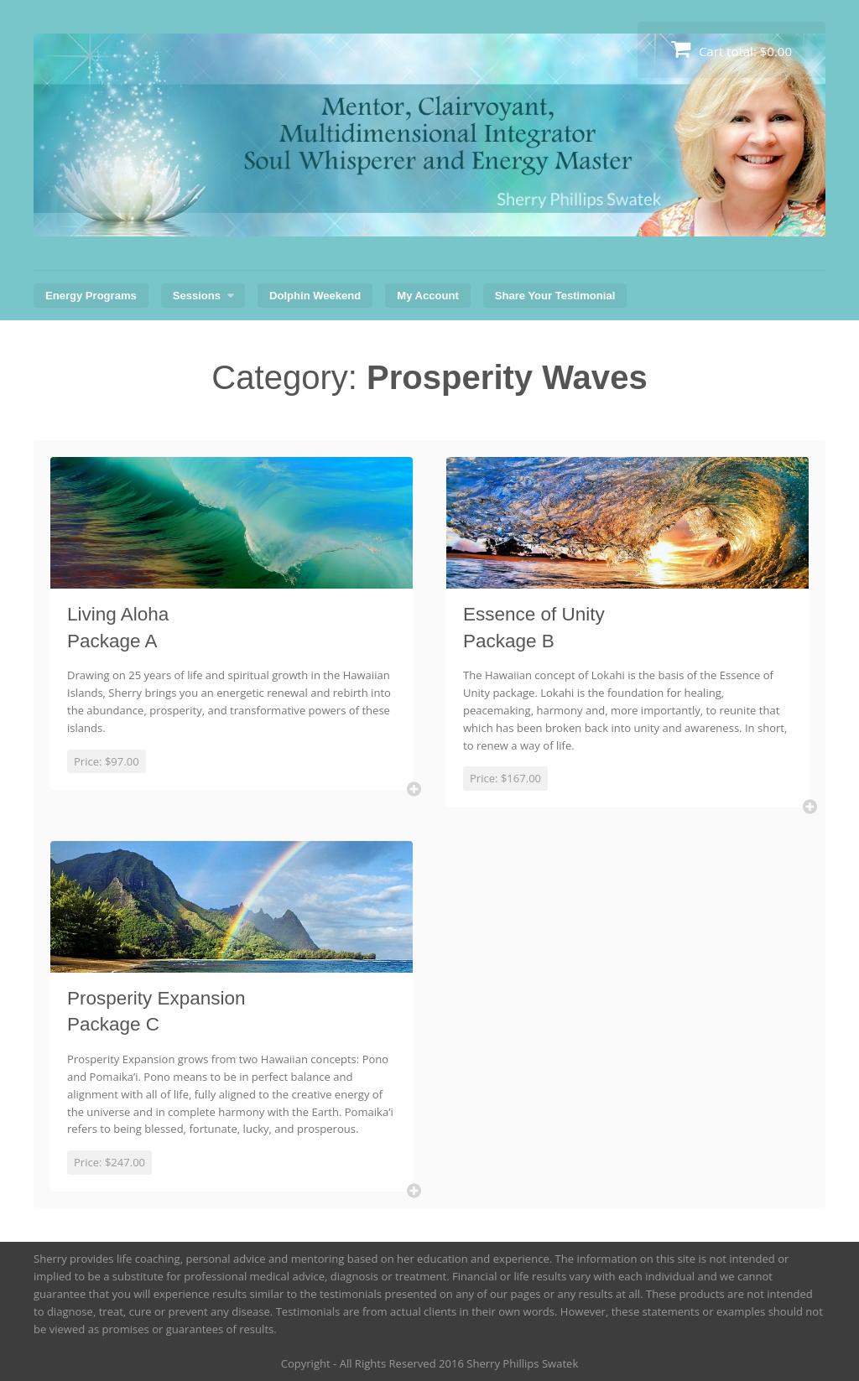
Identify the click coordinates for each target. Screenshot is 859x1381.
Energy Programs (91, 295)
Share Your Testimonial (555, 295)
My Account (427, 295)
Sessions (197, 295)
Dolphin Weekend (315, 295)
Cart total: (731, 49)
